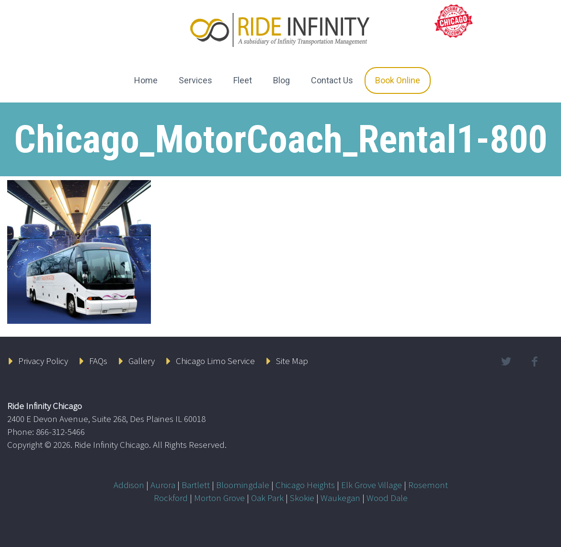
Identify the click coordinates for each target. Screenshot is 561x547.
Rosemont (428, 484)
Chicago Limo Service (215, 360)
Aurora (162, 484)
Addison (129, 484)
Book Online (397, 80)
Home (146, 80)
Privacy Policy (43, 360)
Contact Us (332, 80)
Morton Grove (219, 497)
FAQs (98, 360)
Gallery (141, 360)
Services (195, 80)
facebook (534, 362)
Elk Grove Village (371, 484)
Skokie (302, 497)
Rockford (171, 497)
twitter (506, 362)
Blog (281, 80)
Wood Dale (387, 497)
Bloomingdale (242, 484)
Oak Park (267, 497)
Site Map (292, 360)
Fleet (242, 80)
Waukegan (340, 497)
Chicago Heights (305, 484)
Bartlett (196, 484)
